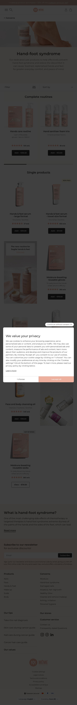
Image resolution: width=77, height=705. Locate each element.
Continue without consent (58, 324)
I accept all (56, 379)
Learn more (11, 370)
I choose (21, 379)
